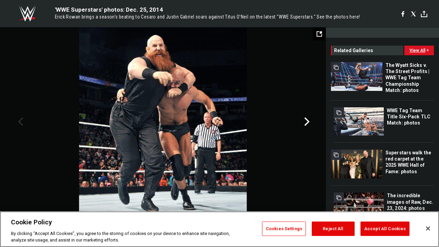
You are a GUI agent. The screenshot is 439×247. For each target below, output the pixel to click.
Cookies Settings (284, 228)
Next (306, 121)
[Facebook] (403, 13)
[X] (413, 13)
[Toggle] (424, 14)
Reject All (333, 228)
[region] (219, 229)
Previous (20, 121)
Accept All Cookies (385, 228)
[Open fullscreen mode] (319, 33)
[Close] (428, 228)
